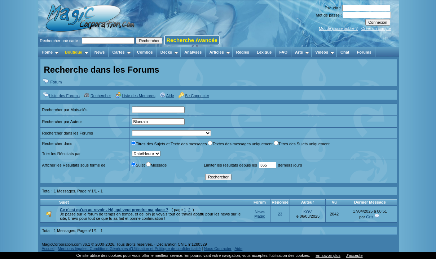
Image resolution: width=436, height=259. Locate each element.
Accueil (48, 248)
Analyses (193, 52)
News (99, 52)
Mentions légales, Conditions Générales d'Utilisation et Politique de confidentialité (129, 248)
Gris (369, 217)
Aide (170, 96)
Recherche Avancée (191, 40)
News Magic (259, 214)
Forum (56, 82)
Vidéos (324, 52)
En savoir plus (328, 255)
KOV (307, 212)
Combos (145, 52)
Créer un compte (376, 28)
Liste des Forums (64, 96)
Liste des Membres (138, 96)
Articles (219, 52)
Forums (364, 52)
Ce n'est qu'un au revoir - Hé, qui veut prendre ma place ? (114, 210)
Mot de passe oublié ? (338, 28)
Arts (302, 52)
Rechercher (101, 96)
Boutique (76, 52)
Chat (344, 52)
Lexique (264, 52)
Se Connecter (197, 96)
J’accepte (354, 255)
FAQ (283, 52)
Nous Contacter (217, 248)
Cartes (121, 52)
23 (280, 214)
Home (50, 52)
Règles (242, 52)
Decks (169, 52)
